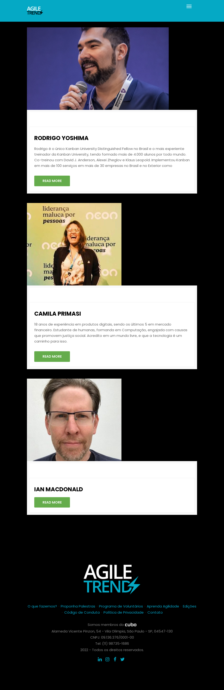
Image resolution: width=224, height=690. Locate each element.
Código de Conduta (82, 612)
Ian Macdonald (58, 489)
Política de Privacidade (123, 612)
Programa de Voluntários (121, 606)
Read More (52, 180)
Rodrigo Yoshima (61, 138)
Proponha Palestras (78, 606)
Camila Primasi (57, 314)
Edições (189, 606)
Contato (155, 612)
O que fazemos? (42, 606)
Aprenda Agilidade (163, 606)
